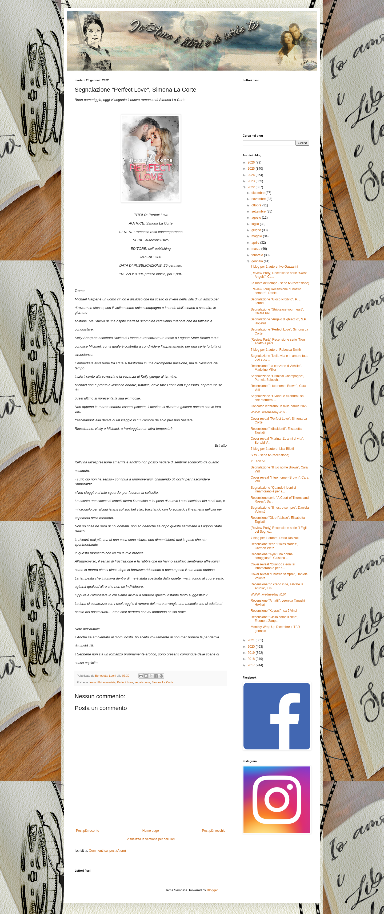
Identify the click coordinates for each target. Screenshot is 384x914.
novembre (259, 199)
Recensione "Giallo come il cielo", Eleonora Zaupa (274, 619)
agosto (256, 217)
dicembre (258, 193)
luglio (255, 224)
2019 (252, 653)
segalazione (142, 682)
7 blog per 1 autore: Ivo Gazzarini (274, 266)
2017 (252, 665)
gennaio (257, 261)
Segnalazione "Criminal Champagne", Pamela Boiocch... (277, 378)
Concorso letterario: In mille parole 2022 (279, 406)
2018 (252, 659)
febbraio (257, 255)
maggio (257, 236)
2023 (252, 181)
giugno (256, 230)
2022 (252, 187)
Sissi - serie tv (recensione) (270, 455)
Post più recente (87, 831)
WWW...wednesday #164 (268, 594)
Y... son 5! (258, 461)
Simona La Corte (162, 682)
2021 (252, 640)
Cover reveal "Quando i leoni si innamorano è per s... (273, 566)
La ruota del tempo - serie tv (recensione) (280, 283)
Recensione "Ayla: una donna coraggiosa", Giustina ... (272, 556)
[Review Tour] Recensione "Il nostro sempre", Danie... (276, 291)
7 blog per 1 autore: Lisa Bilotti (272, 449)
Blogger (212, 890)
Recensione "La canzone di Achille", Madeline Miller (276, 368)
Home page (150, 831)
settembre (259, 211)
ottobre (256, 205)
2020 (252, 646)
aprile (255, 242)
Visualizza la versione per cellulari (151, 839)
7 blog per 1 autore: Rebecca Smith (276, 350)
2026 (252, 162)
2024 (252, 175)
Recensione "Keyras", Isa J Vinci (274, 611)
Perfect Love (125, 682)
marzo (256, 249)
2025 (252, 168)
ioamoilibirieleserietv (102, 682)
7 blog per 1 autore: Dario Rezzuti (274, 538)
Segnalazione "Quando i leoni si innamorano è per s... (273, 489)
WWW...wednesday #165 (268, 412)
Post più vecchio (213, 831)
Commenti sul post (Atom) (107, 850)
